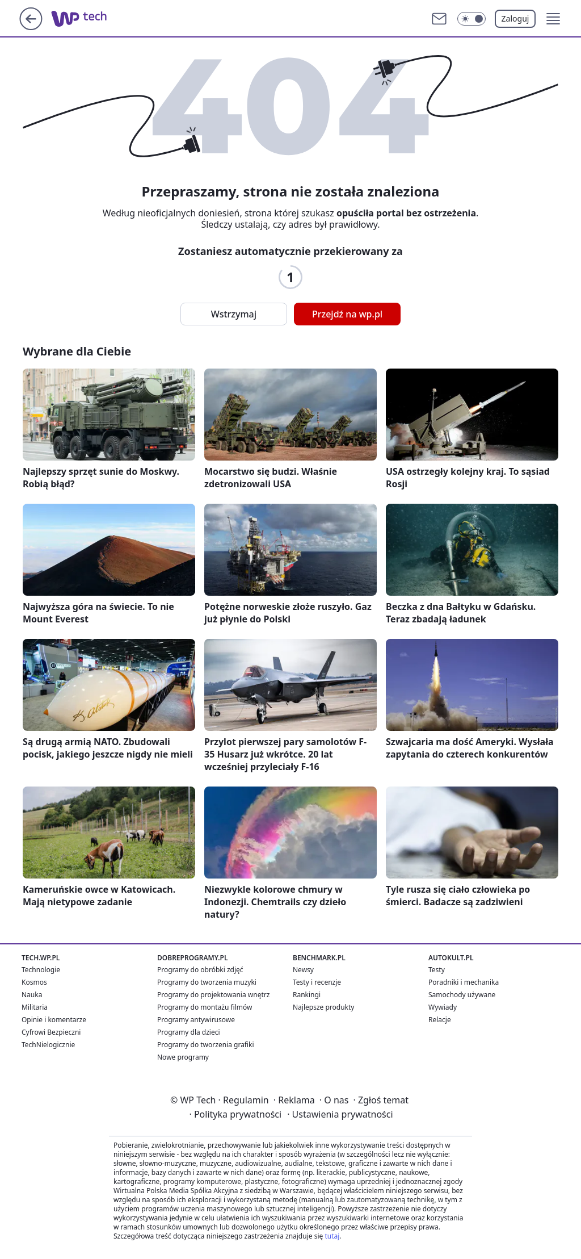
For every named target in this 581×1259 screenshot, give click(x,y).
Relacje (439, 1019)
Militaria (35, 1007)
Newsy (303, 969)
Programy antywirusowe (196, 1019)
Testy (436, 969)
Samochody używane (461, 994)
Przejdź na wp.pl (347, 314)
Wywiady (442, 1007)
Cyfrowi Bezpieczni (51, 1032)
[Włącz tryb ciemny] (471, 19)
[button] (553, 19)
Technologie (41, 969)
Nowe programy (183, 1057)
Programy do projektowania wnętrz (213, 994)
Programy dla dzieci (188, 1032)
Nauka (32, 994)
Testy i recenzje (317, 982)
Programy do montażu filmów (204, 1007)
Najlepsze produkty (323, 1007)
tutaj (332, 1236)
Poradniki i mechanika (463, 982)
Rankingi (307, 994)
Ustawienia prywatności (340, 1114)
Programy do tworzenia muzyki (206, 982)
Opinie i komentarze (54, 1019)
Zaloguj (515, 18)
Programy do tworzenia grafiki (205, 1044)
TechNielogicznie (48, 1044)
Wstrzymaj (233, 314)
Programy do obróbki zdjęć (200, 969)
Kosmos (34, 982)
